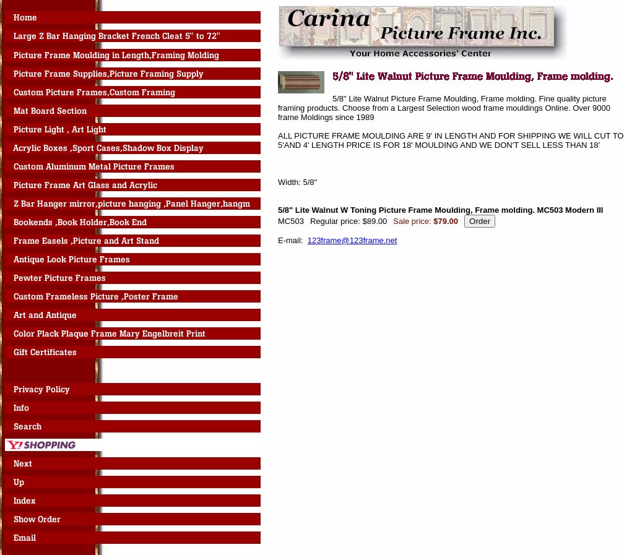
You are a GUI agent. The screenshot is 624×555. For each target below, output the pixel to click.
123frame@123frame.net (352, 240)
